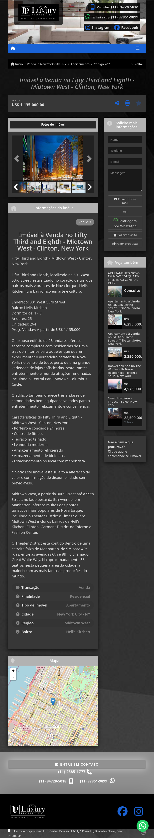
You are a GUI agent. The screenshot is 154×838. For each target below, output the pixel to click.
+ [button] (13, 671)
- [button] (13, 677)
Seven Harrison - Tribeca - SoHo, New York (122, 401)
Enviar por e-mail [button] (125, 201)
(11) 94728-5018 (124, 7)
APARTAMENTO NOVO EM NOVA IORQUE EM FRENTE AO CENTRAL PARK (124, 278)
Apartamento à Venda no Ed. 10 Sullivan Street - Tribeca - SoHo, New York (124, 339)
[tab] (24, 124)
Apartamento (80, 64)
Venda (31, 64)
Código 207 (102, 64)
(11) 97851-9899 (124, 17)
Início (17, 64)
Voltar (137, 64)
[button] (18, 159)
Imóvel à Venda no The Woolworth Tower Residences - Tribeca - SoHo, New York (124, 371)
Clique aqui (116, 451)
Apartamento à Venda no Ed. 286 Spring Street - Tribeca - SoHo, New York (124, 306)
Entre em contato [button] (77, 764)
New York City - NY (53, 64)
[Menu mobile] (13, 48)
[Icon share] (98, 27)
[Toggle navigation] (138, 48)
